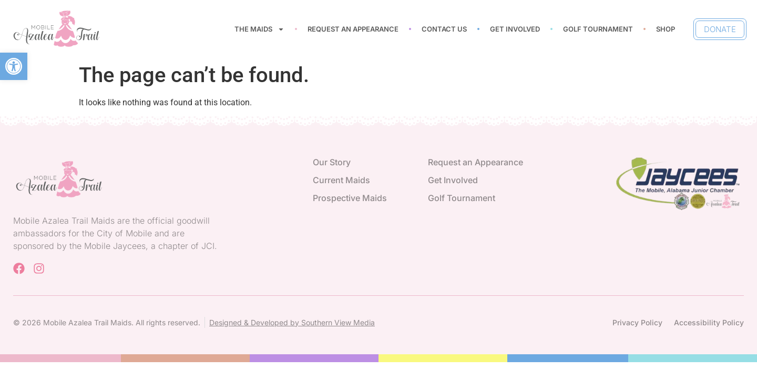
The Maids (259, 29)
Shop (665, 29)
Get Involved (515, 29)
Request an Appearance (353, 29)
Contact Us (444, 29)
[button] (13, 66)
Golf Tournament (598, 29)
